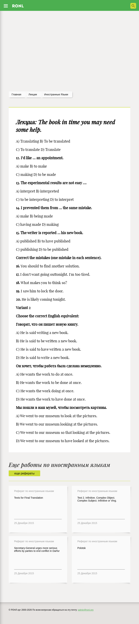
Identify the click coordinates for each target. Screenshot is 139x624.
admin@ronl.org (86, 610)
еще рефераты (24, 473)
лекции (32, 94)
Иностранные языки (56, 94)
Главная (16, 94)
